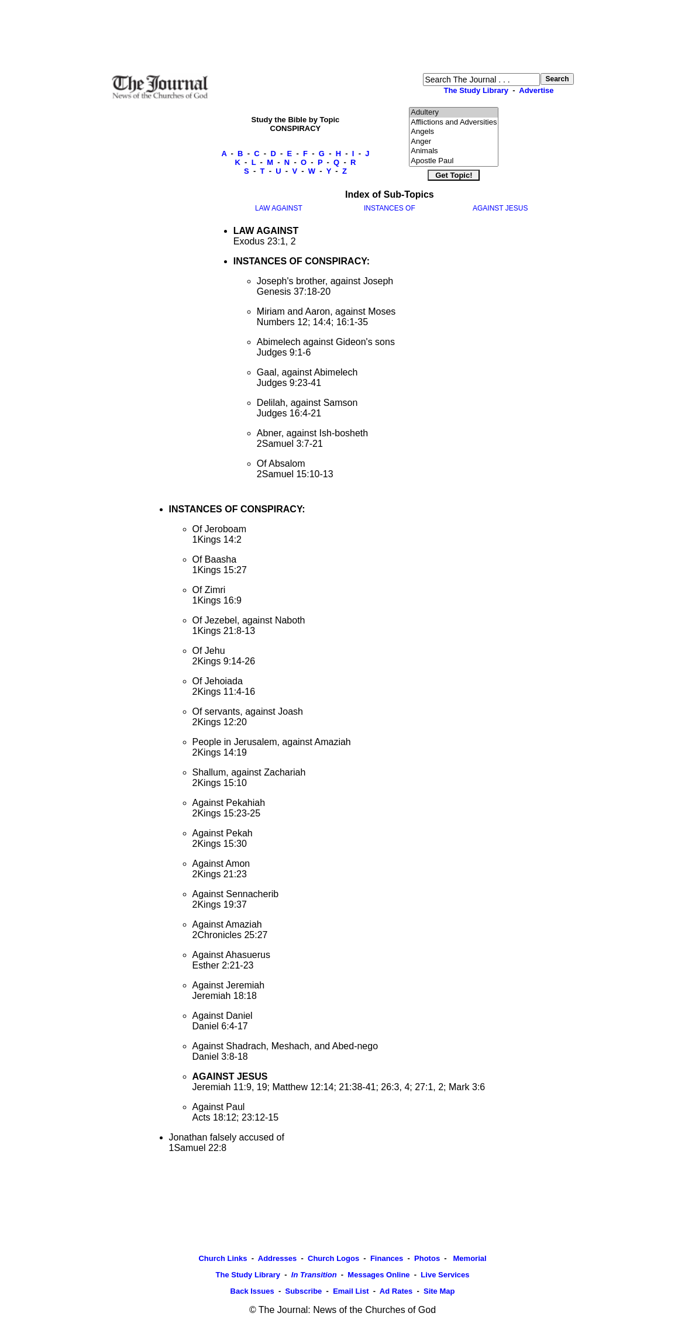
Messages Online (378, 1274)
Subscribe (303, 1291)
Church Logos (333, 1258)
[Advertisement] (343, 35)
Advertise (536, 90)
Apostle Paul (453, 161)
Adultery (453, 113)
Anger (453, 142)
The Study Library (475, 90)
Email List (351, 1291)
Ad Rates (396, 1291)
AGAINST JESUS (500, 208)
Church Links (222, 1258)
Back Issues (252, 1291)
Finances (386, 1258)
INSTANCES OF (389, 208)
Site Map (439, 1291)
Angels (453, 132)
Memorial (469, 1258)
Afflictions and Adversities (453, 123)
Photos (427, 1258)
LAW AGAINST (278, 208)
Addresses (277, 1258)
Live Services (445, 1274)
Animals (453, 151)
